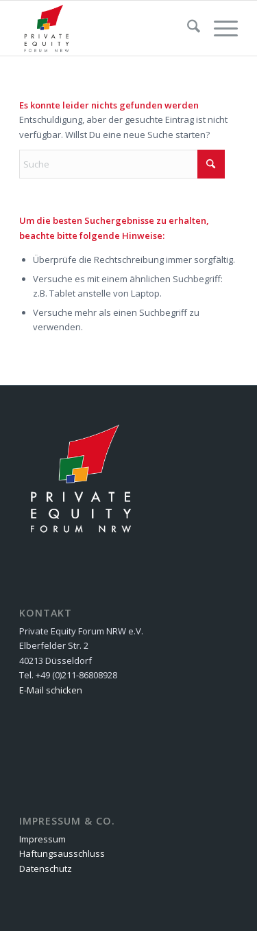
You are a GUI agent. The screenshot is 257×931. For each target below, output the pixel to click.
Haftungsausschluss (62, 853)
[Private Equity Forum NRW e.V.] (106, 28)
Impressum (42, 839)
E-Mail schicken (50, 690)
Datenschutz (45, 868)
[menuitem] (186, 28)
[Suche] (186, 28)
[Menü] (219, 28)
